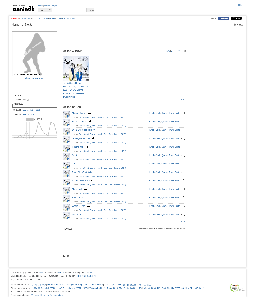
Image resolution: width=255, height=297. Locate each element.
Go (76, 164)
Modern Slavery (81, 113)
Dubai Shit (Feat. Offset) (85, 172)
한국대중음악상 (38, 285)
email (90, 272)
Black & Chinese (82, 121)
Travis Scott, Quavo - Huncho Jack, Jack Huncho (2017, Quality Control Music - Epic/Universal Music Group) (75, 90)
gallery (52, 18)
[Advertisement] (32, 86)
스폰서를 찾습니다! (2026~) (44, 288)
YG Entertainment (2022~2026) (73, 288)
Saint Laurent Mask (83, 180)
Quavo (164, 113)
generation (43, 18)
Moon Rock (80, 189)
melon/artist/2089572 (31, 114)
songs (34, 18)
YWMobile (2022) (97, 288)
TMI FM (107, 285)
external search (68, 18)
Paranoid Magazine (56, 285)
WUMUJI (117, 285)
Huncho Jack (154, 113)
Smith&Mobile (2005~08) (173, 288)
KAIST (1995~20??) (195, 288)
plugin (54, 6)
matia (40, 272)
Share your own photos (34, 78)
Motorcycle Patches (83, 138)
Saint (77, 155)
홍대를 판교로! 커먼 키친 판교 (137, 285)
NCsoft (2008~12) (152, 288)
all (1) (167, 51)
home (40, 6)
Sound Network (96, 285)
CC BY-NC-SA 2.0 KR (86, 276)
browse (47, 6)
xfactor (61, 272)
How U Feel (80, 197)
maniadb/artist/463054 (32, 110)
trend (58, 18)
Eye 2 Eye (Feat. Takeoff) (86, 130)
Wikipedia (35, 295)
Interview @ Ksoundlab (52, 295)
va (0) (184, 51)
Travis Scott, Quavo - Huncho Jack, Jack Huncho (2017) (102, 117)
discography (25, 18)
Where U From (81, 206)
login (240, 5)
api (59, 6)
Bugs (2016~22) (114, 288)
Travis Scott (174, 113)
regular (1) (175, 51)
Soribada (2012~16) (133, 288)
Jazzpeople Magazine (77, 285)
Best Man (79, 214)
